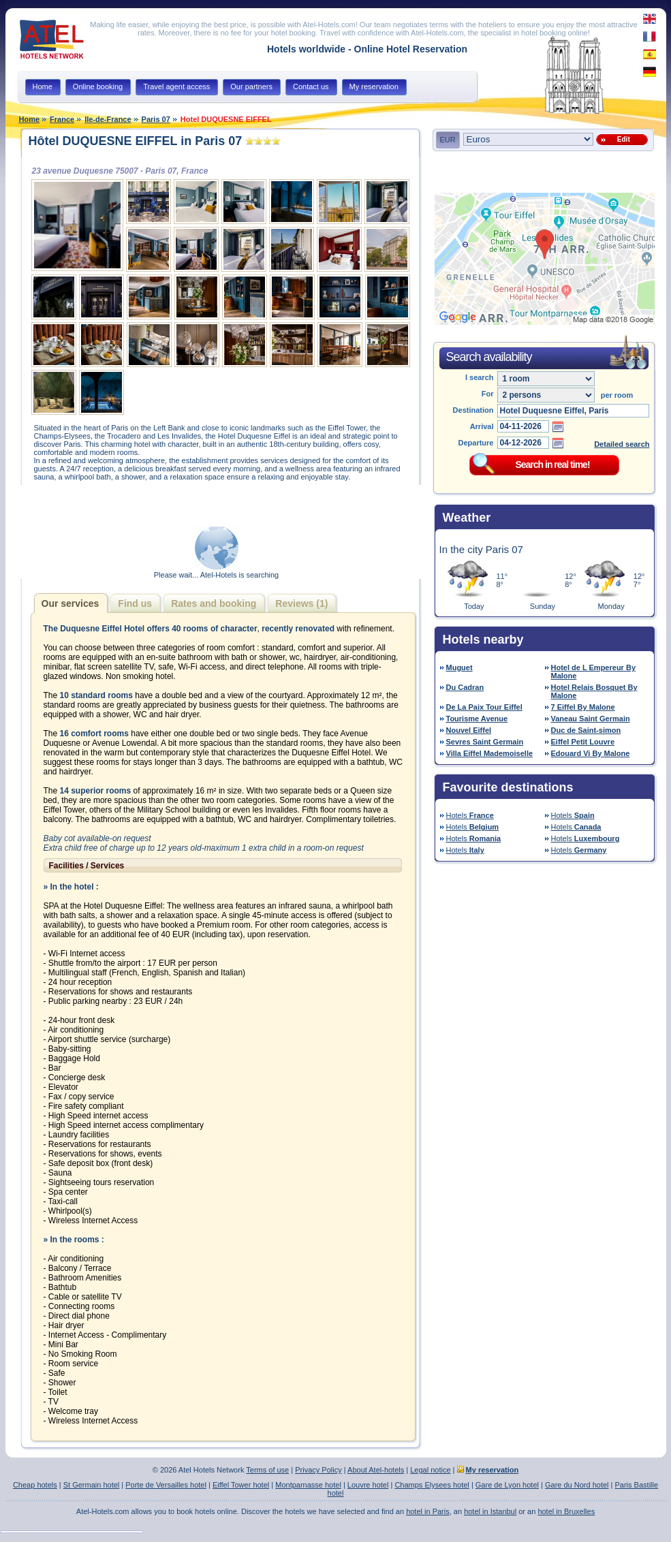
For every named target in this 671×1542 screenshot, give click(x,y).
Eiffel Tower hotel (241, 1485)
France (62, 119)
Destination (473, 410)
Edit (621, 139)
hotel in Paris (428, 1511)
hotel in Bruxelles (566, 1511)
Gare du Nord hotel (577, 1485)
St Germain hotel (91, 1485)
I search (479, 377)
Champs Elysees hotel (431, 1485)
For (488, 394)
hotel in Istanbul (490, 1511)
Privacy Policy (318, 1470)
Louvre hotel (368, 1485)
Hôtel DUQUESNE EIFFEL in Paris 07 (136, 141)
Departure (476, 443)
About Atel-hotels (375, 1470)
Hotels (470, 815)
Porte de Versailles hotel (165, 1485)
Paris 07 (156, 119)
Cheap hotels (35, 1485)
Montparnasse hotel (308, 1485)
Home (29, 119)
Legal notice (430, 1470)
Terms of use (267, 1470)
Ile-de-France (107, 119)
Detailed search (621, 444)
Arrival (482, 426)
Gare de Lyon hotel (507, 1485)
